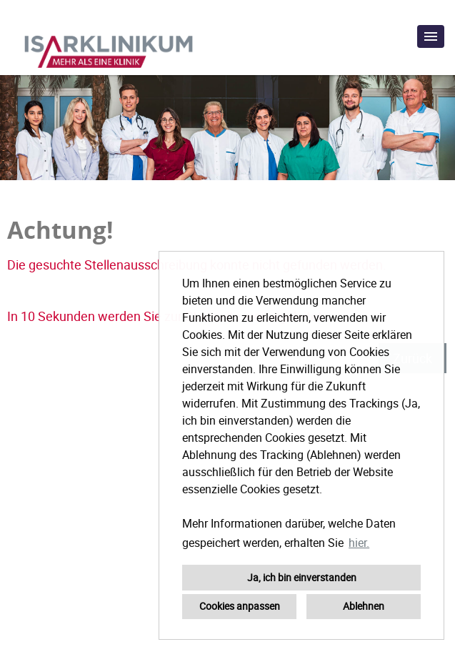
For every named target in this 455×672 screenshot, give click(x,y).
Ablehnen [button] (363, 606)
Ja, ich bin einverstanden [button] (301, 577)
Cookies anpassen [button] (239, 606)
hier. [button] (359, 542)
